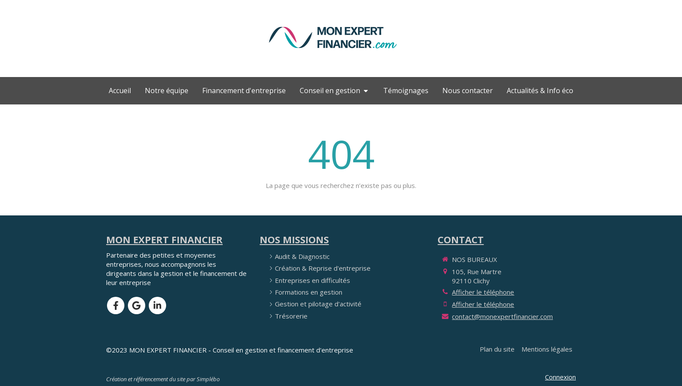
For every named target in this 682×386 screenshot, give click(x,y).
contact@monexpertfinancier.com (502, 316)
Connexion (560, 377)
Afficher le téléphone (483, 292)
